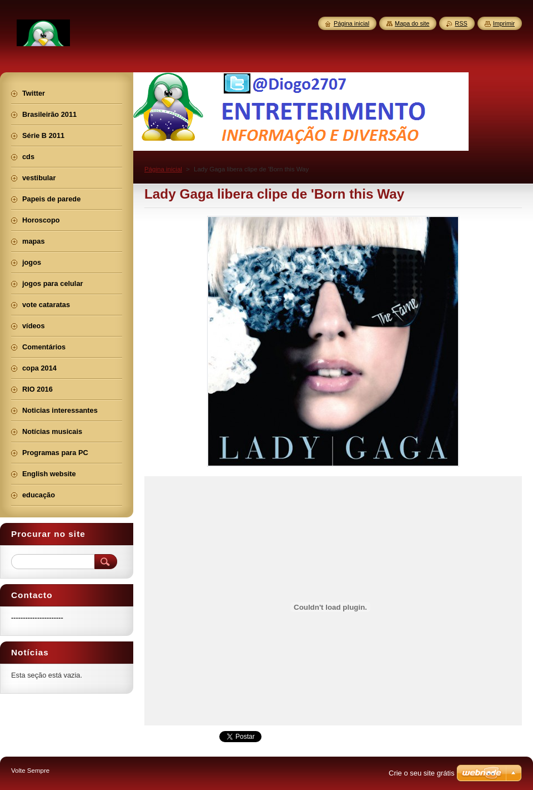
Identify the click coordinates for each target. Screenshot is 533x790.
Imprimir (504, 23)
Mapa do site (412, 23)
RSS (461, 23)
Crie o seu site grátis (422, 773)
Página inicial (163, 169)
